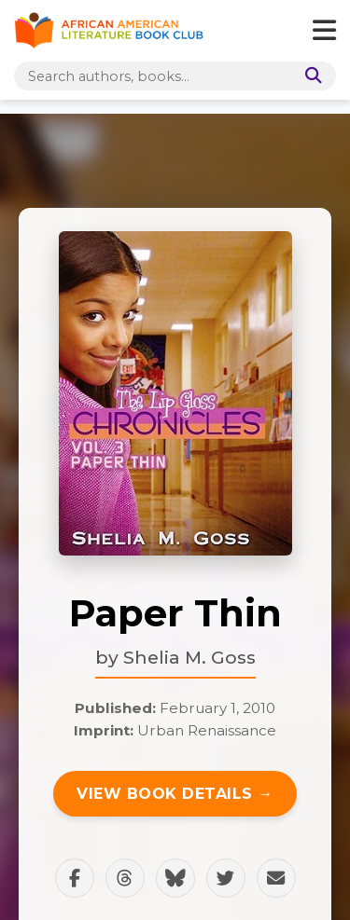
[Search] (310, 76)
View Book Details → (175, 794)
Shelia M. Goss (189, 657)
